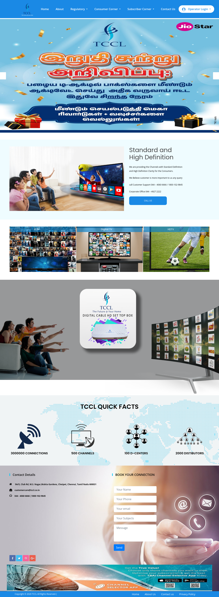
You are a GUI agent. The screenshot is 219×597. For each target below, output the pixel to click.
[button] (79, 9)
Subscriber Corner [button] (139, 9)
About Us (150, 594)
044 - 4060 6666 (22, 496)
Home (46, 9)
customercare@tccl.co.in (27, 490)
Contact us (167, 594)
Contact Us (168, 9)
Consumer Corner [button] (106, 9)
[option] (109, 76)
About (60, 9)
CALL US (148, 200)
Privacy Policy (187, 594)
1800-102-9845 (38, 496)
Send (119, 547)
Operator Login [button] (195, 9)
